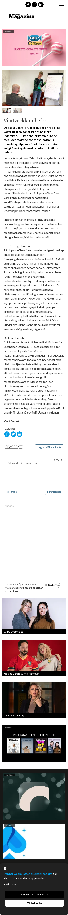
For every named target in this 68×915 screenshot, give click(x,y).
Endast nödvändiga (34, 894)
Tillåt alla (34, 903)
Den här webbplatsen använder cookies (28, 873)
